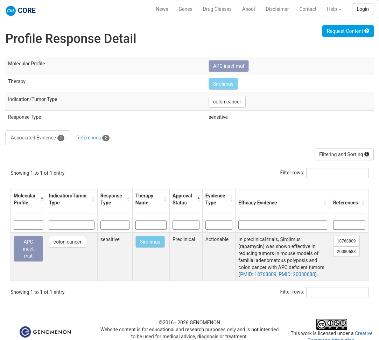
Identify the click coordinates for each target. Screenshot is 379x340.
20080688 (346, 251)
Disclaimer (277, 9)
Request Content (348, 31)
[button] (41, 199)
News (162, 9)
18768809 (346, 241)
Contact (307, 9)
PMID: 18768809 (258, 274)
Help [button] (334, 9)
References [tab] (92, 138)
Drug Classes (217, 9)
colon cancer (227, 101)
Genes (185, 9)
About (248, 9)
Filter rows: (292, 172)
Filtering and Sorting (344, 154)
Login (363, 9)
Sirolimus (223, 84)
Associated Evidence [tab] (37, 138)
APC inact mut (228, 66)
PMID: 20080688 (297, 274)
